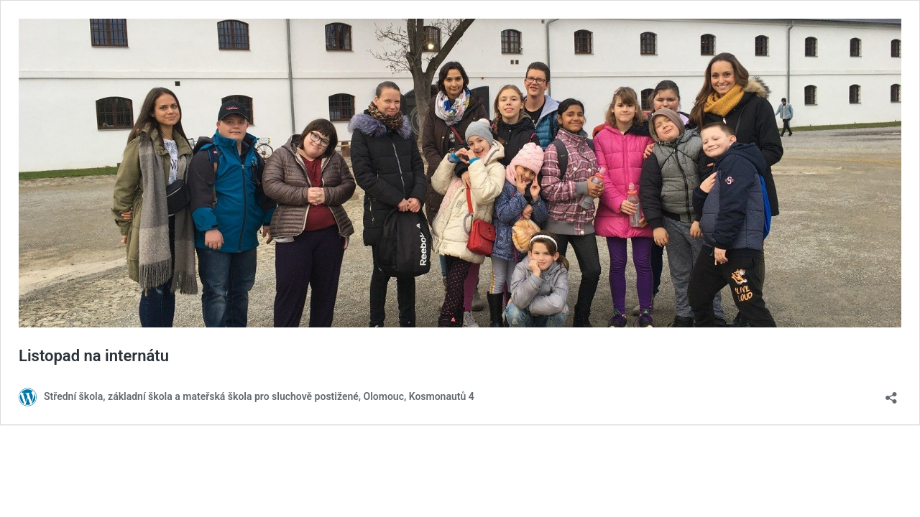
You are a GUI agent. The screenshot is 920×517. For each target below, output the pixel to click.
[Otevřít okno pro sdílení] (891, 393)
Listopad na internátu (94, 356)
